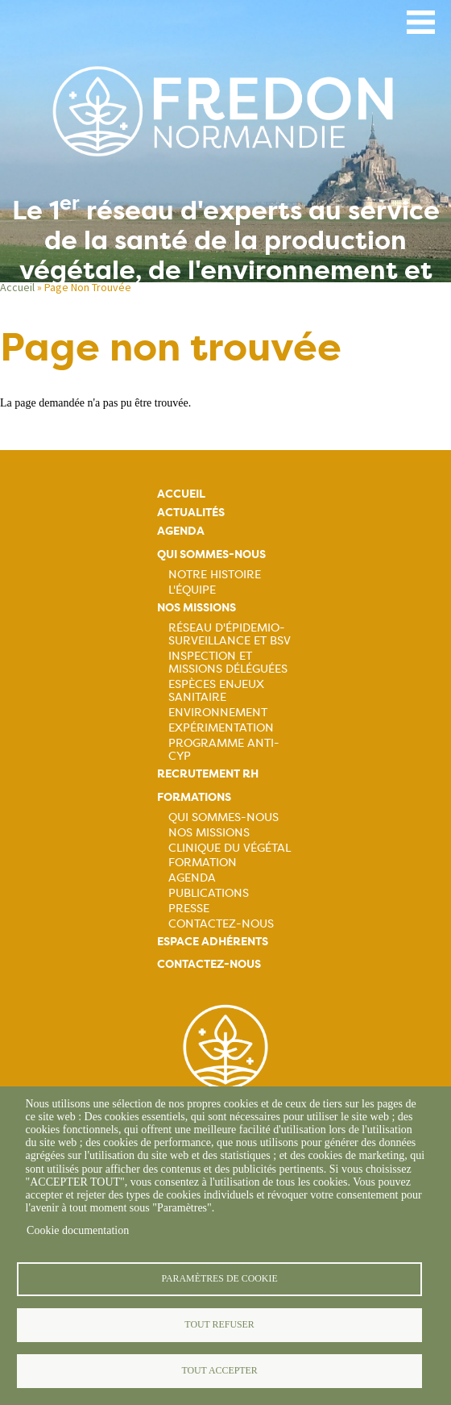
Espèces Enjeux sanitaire (216, 690)
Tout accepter (219, 1370)
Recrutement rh (208, 774)
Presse (188, 908)
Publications (208, 893)
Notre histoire (214, 574)
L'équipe (192, 589)
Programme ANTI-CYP (223, 749)
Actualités (191, 512)
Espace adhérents (212, 941)
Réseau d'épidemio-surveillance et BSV (229, 634)
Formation (202, 862)
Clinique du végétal (229, 847)
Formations (194, 797)
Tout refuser (219, 1324)
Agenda (181, 531)
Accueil (181, 494)
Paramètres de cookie (219, 1278)
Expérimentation (221, 727)
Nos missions (196, 607)
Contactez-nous (221, 923)
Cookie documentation (78, 1230)
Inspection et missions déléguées (228, 662)
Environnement (217, 712)
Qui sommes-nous (211, 554)
